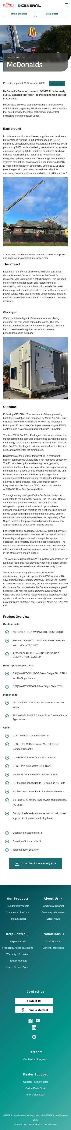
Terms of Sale (50, 1124)
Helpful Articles (18, 941)
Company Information (53, 912)
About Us (51, 899)
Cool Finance (53, 941)
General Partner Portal (35, 1081)
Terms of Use (21, 1124)
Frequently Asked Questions (17, 947)
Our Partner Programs (35, 1059)
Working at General (53, 906)
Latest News (53, 918)
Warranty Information (17, 954)
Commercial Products (18, 912)
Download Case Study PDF (35, 864)
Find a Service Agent (17, 967)
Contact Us (34, 1001)
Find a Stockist (19, 13)
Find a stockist (34, 1010)
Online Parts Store (35, 1088)
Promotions (51, 934)
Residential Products (17, 906)
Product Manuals (18, 960)
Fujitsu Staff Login (35, 1094)
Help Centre (15, 934)
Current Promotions (53, 947)
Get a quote (52, 13)
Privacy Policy (36, 1124)
